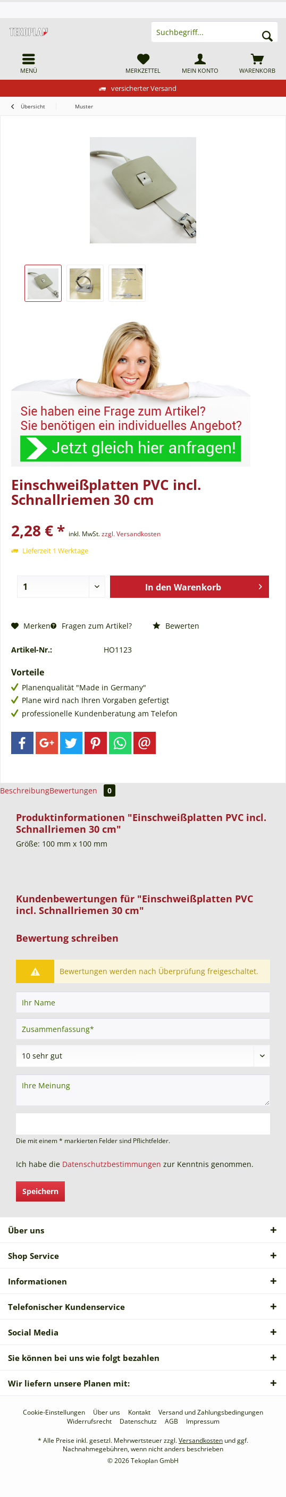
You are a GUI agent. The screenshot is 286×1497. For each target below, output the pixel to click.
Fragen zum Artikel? (91, 626)
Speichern (40, 1191)
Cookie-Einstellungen (54, 1412)
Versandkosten (201, 1440)
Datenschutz (138, 1421)
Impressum (203, 1421)
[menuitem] (28, 63)
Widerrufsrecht (89, 1421)
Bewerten (176, 626)
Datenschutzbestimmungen (111, 1164)
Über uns (106, 1412)
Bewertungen (82, 790)
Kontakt (139, 1412)
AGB (171, 1421)
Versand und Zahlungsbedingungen (210, 1412)
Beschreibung (24, 790)
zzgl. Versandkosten (131, 533)
